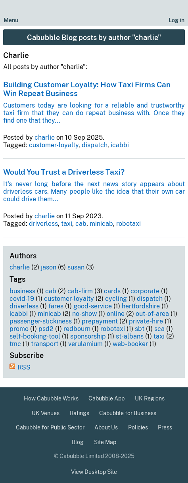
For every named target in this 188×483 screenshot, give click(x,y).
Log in (176, 20)
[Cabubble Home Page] (94, 13)
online (116, 314)
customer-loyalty (54, 145)
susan (75, 267)
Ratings (79, 413)
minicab (101, 223)
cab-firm (80, 291)
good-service (92, 306)
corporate (144, 291)
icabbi (120, 145)
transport (44, 344)
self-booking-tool (35, 336)
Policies (138, 427)
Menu (11, 20)
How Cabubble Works (51, 398)
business (22, 291)
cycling (116, 298)
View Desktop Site (94, 472)
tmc (15, 344)
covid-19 (22, 298)
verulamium (85, 344)
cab (80, 223)
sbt (139, 329)
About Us (106, 427)
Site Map (105, 442)
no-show (84, 314)
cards (112, 291)
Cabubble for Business (127, 413)
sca (159, 329)
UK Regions (150, 398)
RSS (24, 367)
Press (165, 427)
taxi (66, 223)
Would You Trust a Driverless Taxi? (64, 171)
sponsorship (88, 336)
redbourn (76, 329)
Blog (78, 442)
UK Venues (45, 413)
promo (19, 329)
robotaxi (128, 223)
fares (55, 306)
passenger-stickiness (41, 321)
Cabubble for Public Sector (50, 427)
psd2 (46, 329)
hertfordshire (141, 306)
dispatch (94, 145)
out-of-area (152, 314)
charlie (45, 137)
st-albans (130, 336)
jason (48, 267)
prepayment (100, 321)
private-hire (146, 321)
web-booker (130, 344)
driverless (43, 223)
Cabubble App (106, 398)
